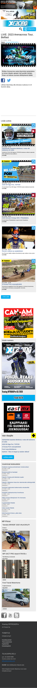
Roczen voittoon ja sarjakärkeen (12, 251)
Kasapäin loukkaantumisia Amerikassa (13, 492)
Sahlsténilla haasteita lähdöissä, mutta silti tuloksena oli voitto (16, 149)
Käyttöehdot (5, 644)
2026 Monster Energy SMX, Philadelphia (15, 218)
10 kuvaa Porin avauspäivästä (12, 284)
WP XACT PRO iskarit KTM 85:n (14, 554)
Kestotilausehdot (6, 640)
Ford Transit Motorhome (11, 583)
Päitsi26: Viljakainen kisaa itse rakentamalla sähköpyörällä (18, 482)
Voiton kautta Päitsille (8, 508)
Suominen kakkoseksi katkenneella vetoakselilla (15, 487)
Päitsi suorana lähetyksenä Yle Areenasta (14, 497)
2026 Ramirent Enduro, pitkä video (12, 513)
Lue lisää (5, 155)
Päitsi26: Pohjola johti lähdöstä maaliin (13, 477)
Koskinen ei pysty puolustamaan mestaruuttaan (15, 467)
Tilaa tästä (18, 398)
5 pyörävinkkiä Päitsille (8, 503)
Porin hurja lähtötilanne (9, 449)
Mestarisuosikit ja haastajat (9, 472)
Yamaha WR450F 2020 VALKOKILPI (16, 525)
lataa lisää (5, 296)
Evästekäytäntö (6, 646)
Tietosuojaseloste (7, 642)
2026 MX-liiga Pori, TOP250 (11, 184)
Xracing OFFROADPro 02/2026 (12, 391)
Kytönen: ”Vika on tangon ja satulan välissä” (15, 452)
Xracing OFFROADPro (12, 42)
